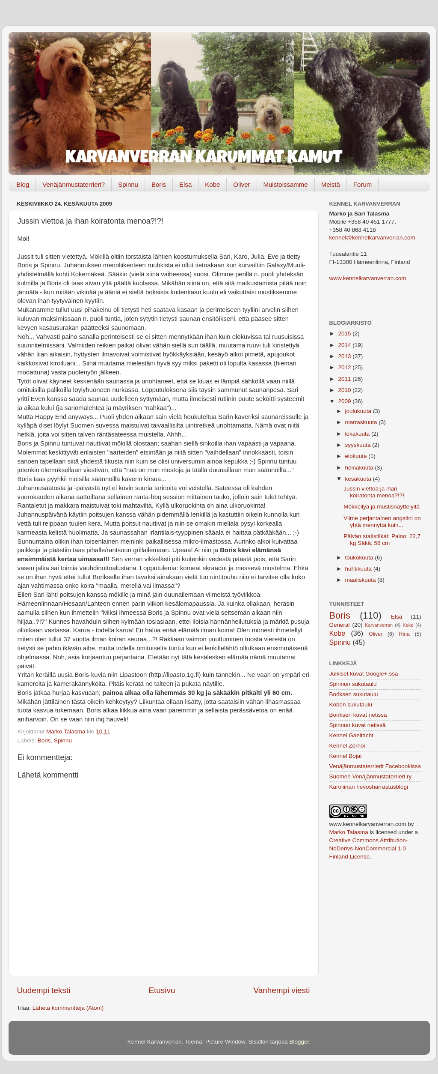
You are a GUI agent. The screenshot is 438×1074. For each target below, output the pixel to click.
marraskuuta (362, 422)
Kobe (212, 184)
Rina (404, 634)
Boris (158, 184)
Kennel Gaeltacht (351, 735)
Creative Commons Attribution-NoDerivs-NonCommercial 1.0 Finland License (368, 848)
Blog (22, 184)
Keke (408, 625)
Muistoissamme (285, 184)
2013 (345, 356)
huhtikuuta (359, 568)
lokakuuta (358, 434)
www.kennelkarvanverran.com (367, 278)
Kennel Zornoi (347, 745)
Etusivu (162, 990)
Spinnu (128, 184)
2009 (345, 401)
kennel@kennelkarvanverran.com (372, 237)
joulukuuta (359, 411)
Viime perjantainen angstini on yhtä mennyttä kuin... (382, 521)
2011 (345, 379)
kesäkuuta (359, 479)
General (339, 625)
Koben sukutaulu (351, 704)
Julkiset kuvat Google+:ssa (363, 673)
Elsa (185, 184)
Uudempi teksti (44, 990)
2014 (345, 345)
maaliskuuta (361, 580)
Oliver (241, 184)
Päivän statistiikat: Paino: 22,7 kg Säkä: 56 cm (381, 539)
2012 (345, 367)
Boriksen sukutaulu (353, 694)
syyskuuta (359, 445)
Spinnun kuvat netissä (357, 725)
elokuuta (357, 456)
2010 (345, 390)
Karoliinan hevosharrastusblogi (368, 787)
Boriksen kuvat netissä (358, 715)
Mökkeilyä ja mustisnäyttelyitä (381, 506)
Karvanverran (379, 625)
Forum (362, 184)
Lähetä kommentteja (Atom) (68, 1008)
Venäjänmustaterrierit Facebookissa (375, 766)
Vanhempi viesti (282, 990)
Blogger (299, 1041)
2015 (345, 333)
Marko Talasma (348, 832)
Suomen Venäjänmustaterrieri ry (370, 776)
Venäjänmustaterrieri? (73, 184)
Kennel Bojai (345, 756)
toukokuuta (360, 557)
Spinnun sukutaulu (353, 684)
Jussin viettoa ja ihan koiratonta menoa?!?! (373, 492)
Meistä (330, 184)
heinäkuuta (360, 467)
